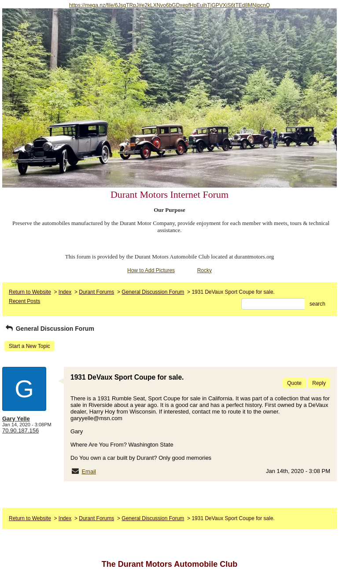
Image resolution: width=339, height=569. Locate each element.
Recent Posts (24, 301)
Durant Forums (96, 292)
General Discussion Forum (153, 292)
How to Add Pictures (151, 270)
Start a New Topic (29, 346)
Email (88, 471)
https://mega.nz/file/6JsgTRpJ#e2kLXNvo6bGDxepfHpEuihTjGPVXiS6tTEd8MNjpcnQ (169, 5)
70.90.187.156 (20, 430)
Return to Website (30, 292)
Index (65, 292)
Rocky (204, 270)
